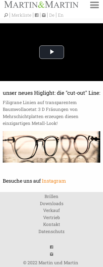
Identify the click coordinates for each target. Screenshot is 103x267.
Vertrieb (51, 217)
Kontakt (51, 224)
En (60, 15)
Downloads (51, 203)
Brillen (51, 196)
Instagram (54, 180)
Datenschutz (51, 231)
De (51, 15)
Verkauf (51, 210)
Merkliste (21, 15)
